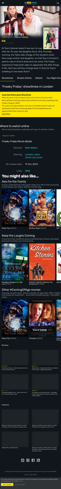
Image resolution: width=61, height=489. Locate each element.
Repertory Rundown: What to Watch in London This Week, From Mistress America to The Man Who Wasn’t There (44, 449)
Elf (58, 228)
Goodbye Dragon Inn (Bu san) (12, 283)
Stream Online (24, 78)
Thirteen (33, 338)
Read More (20, 481)
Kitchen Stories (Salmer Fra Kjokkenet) (41, 283)
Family (18, 37)
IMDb (27, 170)
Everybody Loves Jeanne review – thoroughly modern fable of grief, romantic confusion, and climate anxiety (44, 394)
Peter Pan (6, 228)
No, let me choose (20, 484)
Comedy (25, 37)
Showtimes (7, 78)
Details (39, 78)
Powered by (8, 135)
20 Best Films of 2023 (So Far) (10, 447)
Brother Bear (35, 228)
